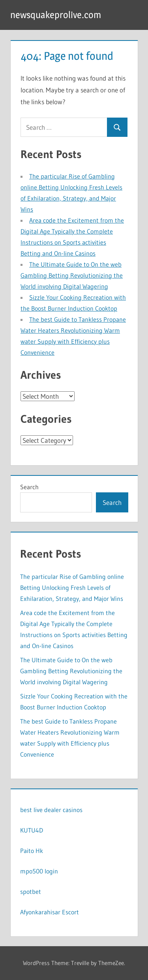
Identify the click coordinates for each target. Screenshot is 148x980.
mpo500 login (39, 871)
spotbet (30, 891)
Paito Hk (31, 851)
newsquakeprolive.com (55, 14)
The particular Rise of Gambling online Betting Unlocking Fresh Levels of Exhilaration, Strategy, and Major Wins (72, 587)
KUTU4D (31, 830)
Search (29, 487)
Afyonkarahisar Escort (49, 912)
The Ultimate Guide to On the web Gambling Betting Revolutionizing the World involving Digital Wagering (72, 275)
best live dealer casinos (51, 810)
